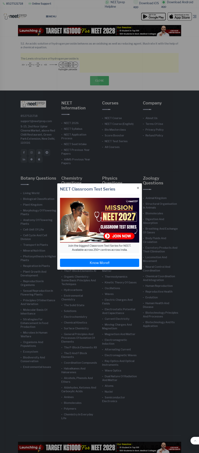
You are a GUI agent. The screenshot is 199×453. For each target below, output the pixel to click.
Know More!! (99, 263)
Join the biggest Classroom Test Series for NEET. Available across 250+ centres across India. (99, 247)
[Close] (138, 188)
